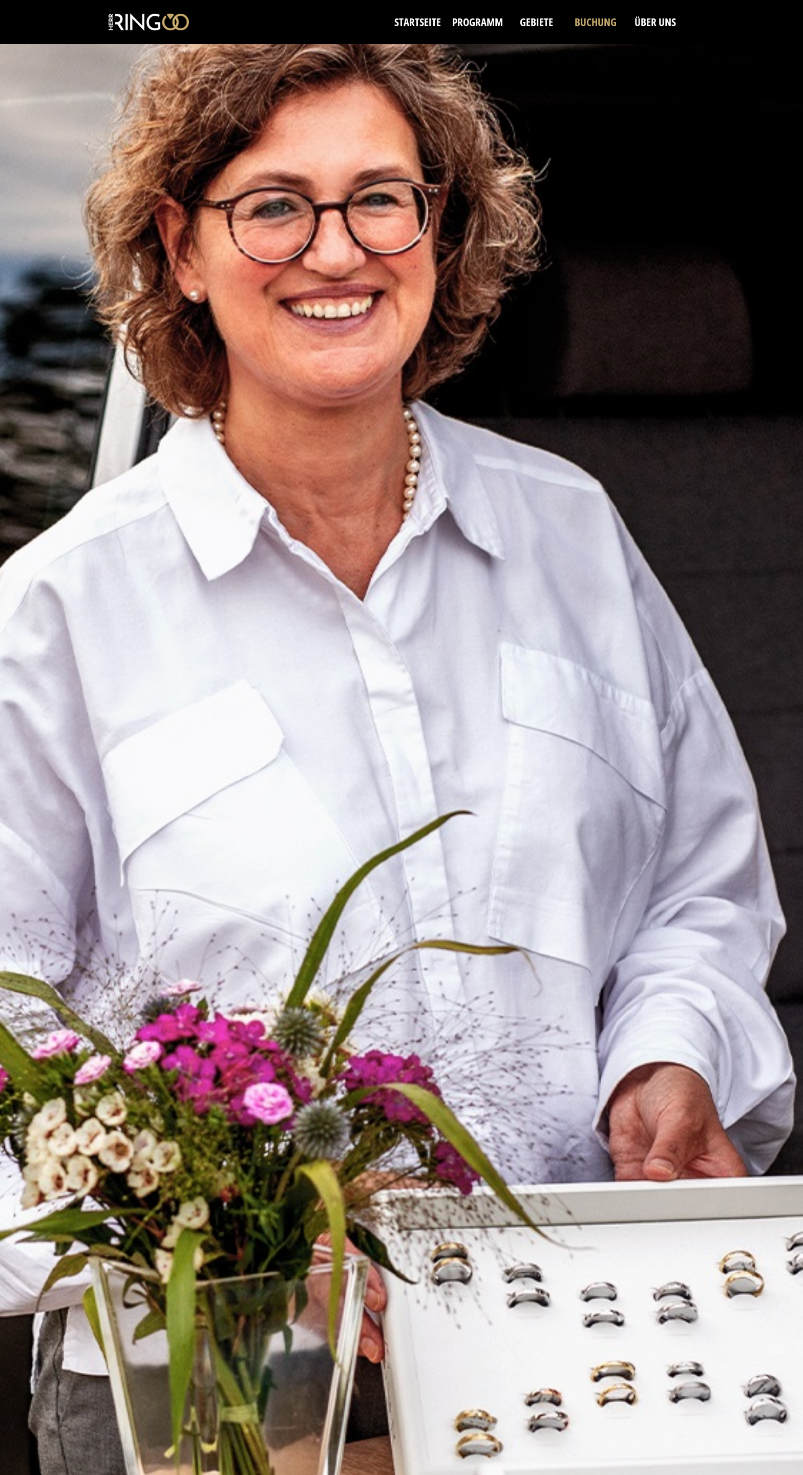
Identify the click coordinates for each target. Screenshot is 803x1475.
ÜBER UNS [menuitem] (655, 22)
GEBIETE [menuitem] (536, 22)
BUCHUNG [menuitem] (596, 22)
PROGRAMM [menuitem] (477, 22)
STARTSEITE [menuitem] (417, 22)
